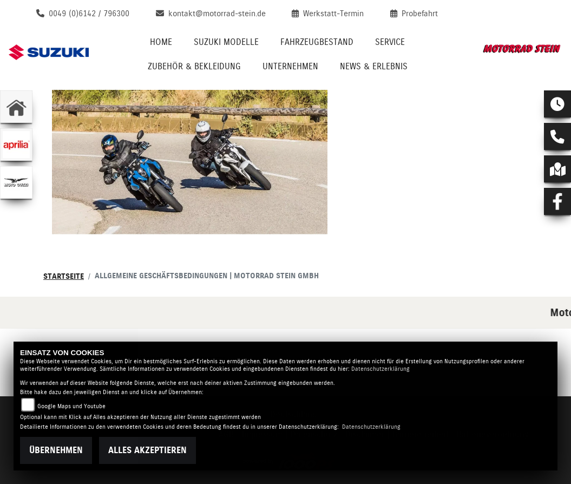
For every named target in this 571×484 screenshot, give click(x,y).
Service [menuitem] (390, 42)
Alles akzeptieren (147, 450)
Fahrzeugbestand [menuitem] (316, 42)
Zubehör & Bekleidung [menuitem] (194, 66)
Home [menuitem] (161, 42)
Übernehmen (56, 450)
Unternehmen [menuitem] (290, 66)
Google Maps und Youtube (71, 406)
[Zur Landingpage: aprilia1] (16, 144)
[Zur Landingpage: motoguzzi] (16, 182)
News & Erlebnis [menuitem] (374, 66)
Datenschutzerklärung (380, 368)
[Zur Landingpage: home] (16, 106)
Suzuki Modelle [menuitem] (226, 42)
